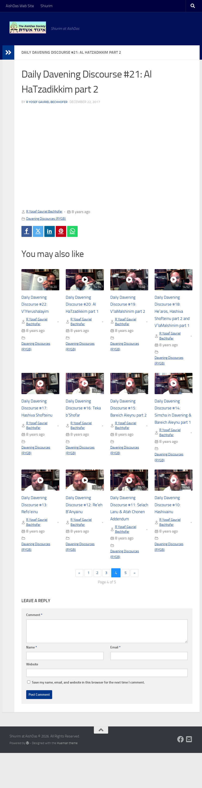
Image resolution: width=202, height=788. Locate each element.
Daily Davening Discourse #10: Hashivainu (169, 531)
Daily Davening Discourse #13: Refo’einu (36, 531)
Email (115, 682)
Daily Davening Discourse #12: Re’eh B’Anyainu (82, 531)
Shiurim (46, 6)
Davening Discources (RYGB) (48, 218)
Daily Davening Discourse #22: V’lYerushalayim (37, 305)
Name (31, 682)
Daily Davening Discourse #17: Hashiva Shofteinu (39, 418)
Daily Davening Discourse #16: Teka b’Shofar (80, 418)
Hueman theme (67, 778)
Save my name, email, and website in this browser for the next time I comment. (88, 717)
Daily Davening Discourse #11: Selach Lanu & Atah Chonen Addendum (125, 538)
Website (32, 699)
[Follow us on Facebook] (180, 774)
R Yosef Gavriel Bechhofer (48, 102)
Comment (34, 650)
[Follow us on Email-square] (189, 774)
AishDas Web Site (20, 6)
